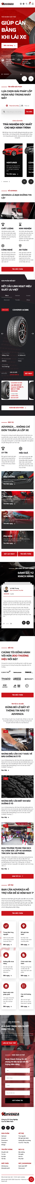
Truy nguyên (22, 1136)
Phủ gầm (21, 1154)
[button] (24, 78)
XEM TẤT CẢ (17, 876)
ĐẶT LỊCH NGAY (9, 554)
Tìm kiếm (29, 111)
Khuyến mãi (4, 1152)
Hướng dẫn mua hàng (24, 1140)
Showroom (21, 1168)
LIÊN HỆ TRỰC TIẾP (9, 1043)
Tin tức (3, 1154)
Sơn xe (20, 1156)
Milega (3, 1145)
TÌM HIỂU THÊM (17, 269)
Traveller (4, 1142)
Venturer (4, 1136)
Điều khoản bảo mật (7, 1177)
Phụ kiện (21, 1158)
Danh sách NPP (22, 1166)
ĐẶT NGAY (28, 373)
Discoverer (4, 1140)
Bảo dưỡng (21, 1152)
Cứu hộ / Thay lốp (23, 1142)
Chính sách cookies (19, 1177)
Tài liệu (3, 1158)
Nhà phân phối (5, 1168)
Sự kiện (3, 1156)
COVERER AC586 (16, 383)
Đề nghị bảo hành (23, 1138)
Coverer (3, 1138)
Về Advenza (4, 1166)
